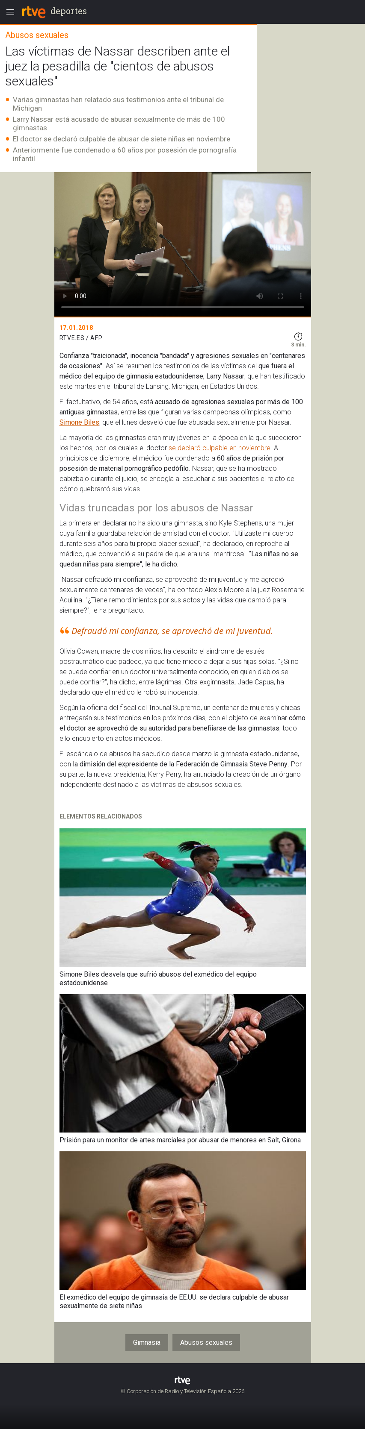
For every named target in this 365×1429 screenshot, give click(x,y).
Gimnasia (146, 1342)
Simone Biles (79, 422)
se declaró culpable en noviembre (219, 448)
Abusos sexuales (206, 1342)
